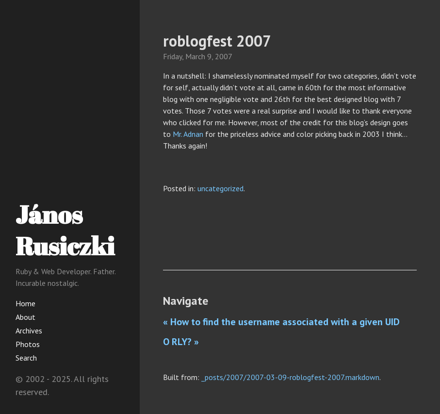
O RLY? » (181, 341)
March (195, 56)
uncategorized (220, 188)
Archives (29, 330)
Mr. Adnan (188, 134)
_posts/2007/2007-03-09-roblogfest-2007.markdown (290, 377)
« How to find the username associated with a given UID (281, 321)
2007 (223, 56)
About (25, 317)
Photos (28, 344)
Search (26, 358)
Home (25, 303)
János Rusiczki (65, 230)
